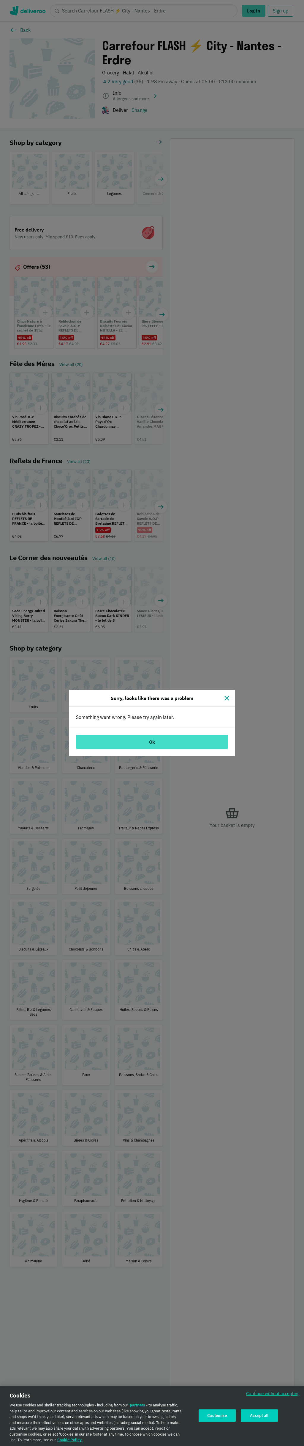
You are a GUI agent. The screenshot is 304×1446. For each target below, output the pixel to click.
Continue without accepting (273, 1395)
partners (137, 1406)
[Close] (226, 698)
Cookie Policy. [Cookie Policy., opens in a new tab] (70, 1441)
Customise (217, 1417)
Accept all (259, 1417)
